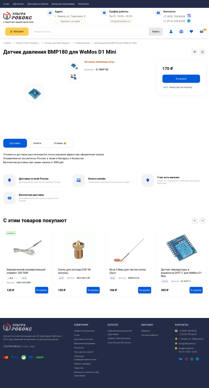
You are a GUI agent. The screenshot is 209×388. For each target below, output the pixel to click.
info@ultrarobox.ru (120, 21)
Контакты (83, 4)
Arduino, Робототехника (27, 43)
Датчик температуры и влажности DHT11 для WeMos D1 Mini (181, 273)
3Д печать (18, 4)
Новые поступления (84, 331)
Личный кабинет (149, 335)
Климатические (82, 43)
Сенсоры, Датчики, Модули (56, 43)
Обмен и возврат (82, 363)
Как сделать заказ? (84, 352)
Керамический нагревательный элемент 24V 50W (26, 271)
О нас (6, 4)
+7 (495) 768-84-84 (174, 16)
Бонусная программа (63, 4)
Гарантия (78, 368)
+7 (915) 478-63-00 (174, 21)
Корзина (145, 331)
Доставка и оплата (38, 4)
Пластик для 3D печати (119, 342)
